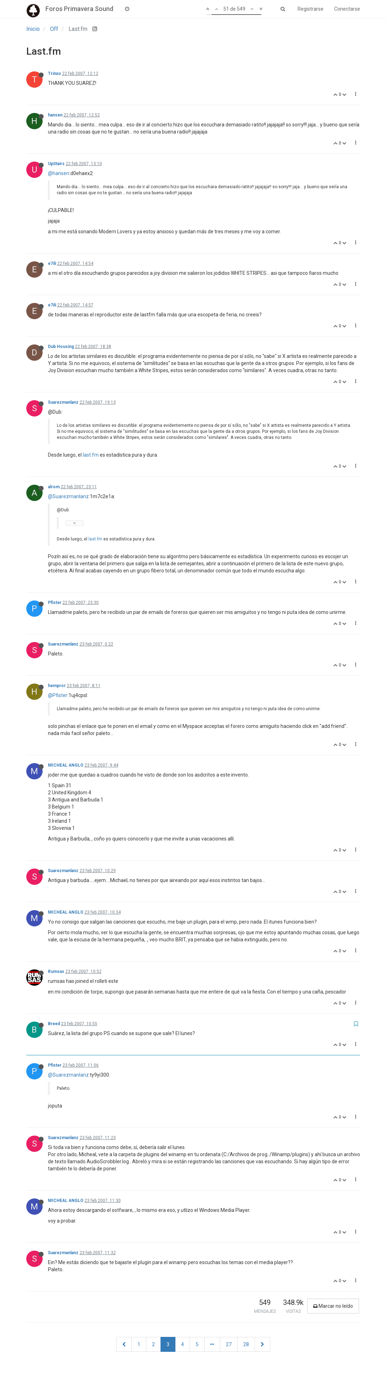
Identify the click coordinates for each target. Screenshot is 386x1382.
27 (229, 1344)
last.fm (91, 455)
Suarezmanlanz (63, 402)
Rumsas (56, 971)
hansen (55, 115)
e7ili (52, 263)
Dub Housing (61, 346)
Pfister (54, 602)
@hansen (58, 173)
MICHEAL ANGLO (65, 765)
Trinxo (54, 73)
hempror (57, 685)
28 (246, 1344)
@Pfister (57, 695)
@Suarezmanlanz (68, 496)
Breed (54, 1023)
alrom (54, 486)
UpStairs (56, 163)
